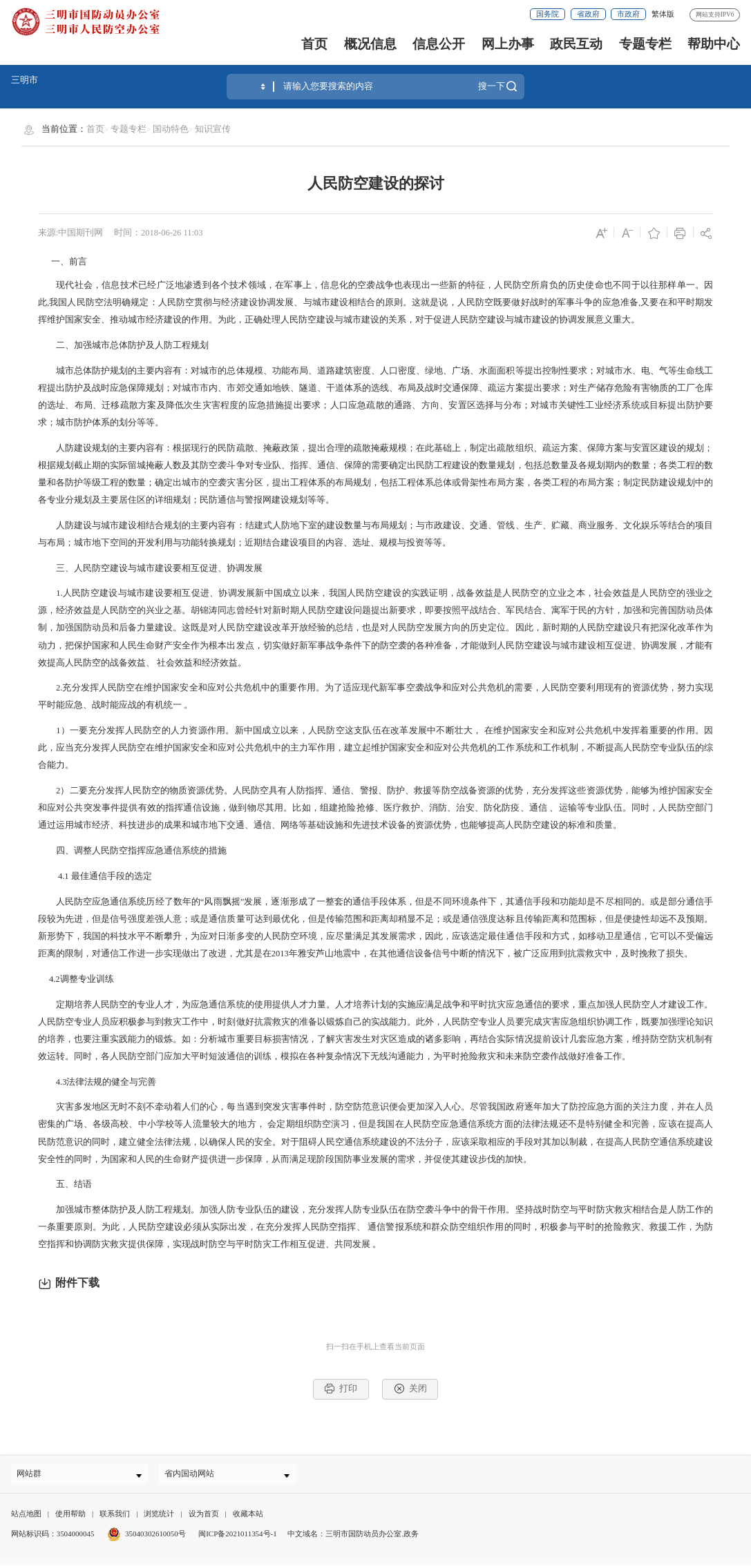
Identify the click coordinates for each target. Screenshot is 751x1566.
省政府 (588, 14)
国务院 (547, 14)
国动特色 (171, 129)
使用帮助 (70, 1517)
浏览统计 (159, 1517)
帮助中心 (713, 44)
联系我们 (114, 1517)
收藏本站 (248, 1517)
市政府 (628, 14)
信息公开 (438, 44)
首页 (314, 44)
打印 (340, 1388)
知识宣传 (213, 129)
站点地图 (26, 1517)
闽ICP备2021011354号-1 (237, 1537)
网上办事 (508, 44)
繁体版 (663, 14)
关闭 (410, 1388)
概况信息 (370, 44)
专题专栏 (645, 44)
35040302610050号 (146, 1537)
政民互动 (576, 44)
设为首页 (204, 1517)
